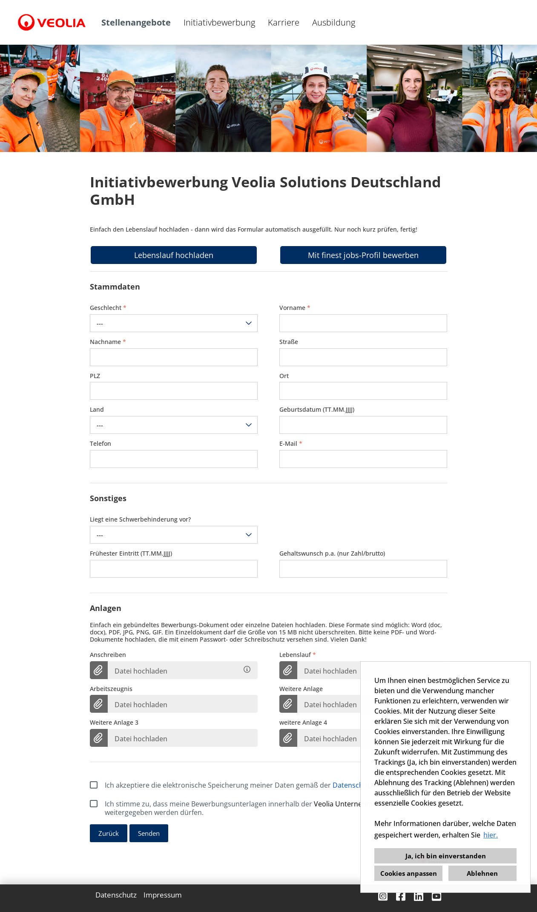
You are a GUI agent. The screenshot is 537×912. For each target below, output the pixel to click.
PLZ (95, 376)
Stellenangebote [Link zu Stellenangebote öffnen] (136, 22)
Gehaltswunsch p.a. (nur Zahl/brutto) (332, 553)
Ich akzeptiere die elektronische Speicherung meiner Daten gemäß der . (249, 785)
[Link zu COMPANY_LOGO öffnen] (52, 22)
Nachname (108, 342)
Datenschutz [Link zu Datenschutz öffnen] (116, 895)
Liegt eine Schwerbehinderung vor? (140, 519)
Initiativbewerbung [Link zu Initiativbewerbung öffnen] (219, 22)
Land (97, 409)
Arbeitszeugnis (111, 689)
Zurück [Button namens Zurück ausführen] (108, 833)
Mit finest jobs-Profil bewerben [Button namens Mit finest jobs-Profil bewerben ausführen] (363, 255)
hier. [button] (490, 835)
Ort (284, 376)
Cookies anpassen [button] (408, 873)
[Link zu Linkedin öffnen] (418, 896)
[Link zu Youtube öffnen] (436, 896)
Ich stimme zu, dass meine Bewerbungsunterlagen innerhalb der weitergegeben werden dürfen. (249, 808)
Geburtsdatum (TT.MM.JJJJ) (316, 409)
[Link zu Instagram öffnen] (383, 896)
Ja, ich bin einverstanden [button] (445, 856)
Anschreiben (108, 655)
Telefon (100, 443)
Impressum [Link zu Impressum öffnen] (163, 895)
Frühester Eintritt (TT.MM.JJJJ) (131, 553)
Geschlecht (108, 308)
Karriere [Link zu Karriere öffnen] (283, 22)
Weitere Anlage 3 (114, 722)
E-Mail (290, 443)
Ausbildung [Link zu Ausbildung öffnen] (333, 22)
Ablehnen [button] (482, 873)
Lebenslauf (297, 655)
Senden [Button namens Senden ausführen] (149, 833)
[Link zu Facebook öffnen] (401, 896)
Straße (288, 342)
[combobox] (174, 323)
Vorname (294, 308)
